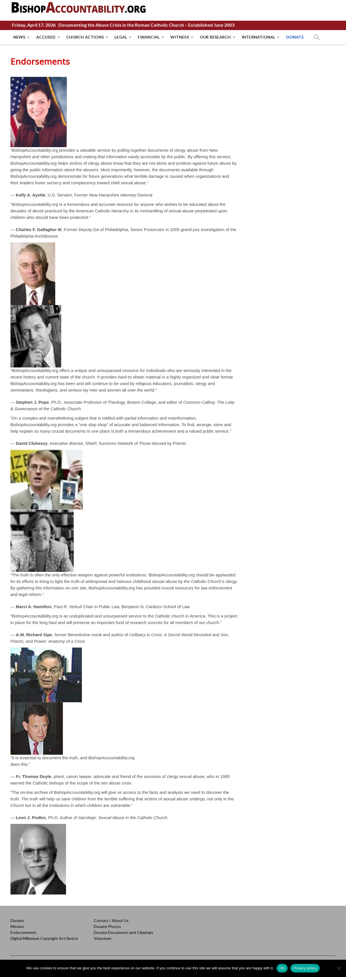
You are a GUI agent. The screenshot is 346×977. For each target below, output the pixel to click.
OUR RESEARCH (215, 37)
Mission (17, 926)
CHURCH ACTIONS (85, 37)
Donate (17, 920)
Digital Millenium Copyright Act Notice (44, 938)
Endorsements (23, 932)
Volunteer (103, 938)
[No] (339, 968)
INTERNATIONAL (258, 37)
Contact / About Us (111, 920)
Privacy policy (305, 968)
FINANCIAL (149, 37)
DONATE (295, 37)
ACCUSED (46, 37)
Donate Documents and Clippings (123, 932)
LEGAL (120, 37)
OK (282, 968)
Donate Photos (107, 926)
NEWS (19, 37)
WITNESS (179, 37)
